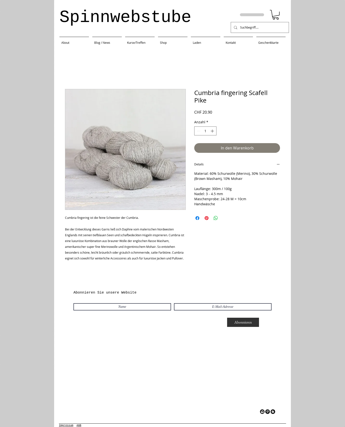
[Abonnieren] (243, 322)
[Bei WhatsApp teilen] (216, 218)
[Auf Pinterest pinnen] (206, 218)
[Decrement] (198, 131)
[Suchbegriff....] (259, 27)
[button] (275, 15)
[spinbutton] (205, 131)
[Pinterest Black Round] (267, 411)
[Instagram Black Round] (262, 411)
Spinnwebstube (125, 17)
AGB (79, 425)
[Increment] (213, 131)
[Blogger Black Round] (273, 411)
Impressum (66, 425)
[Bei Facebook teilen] (197, 218)
